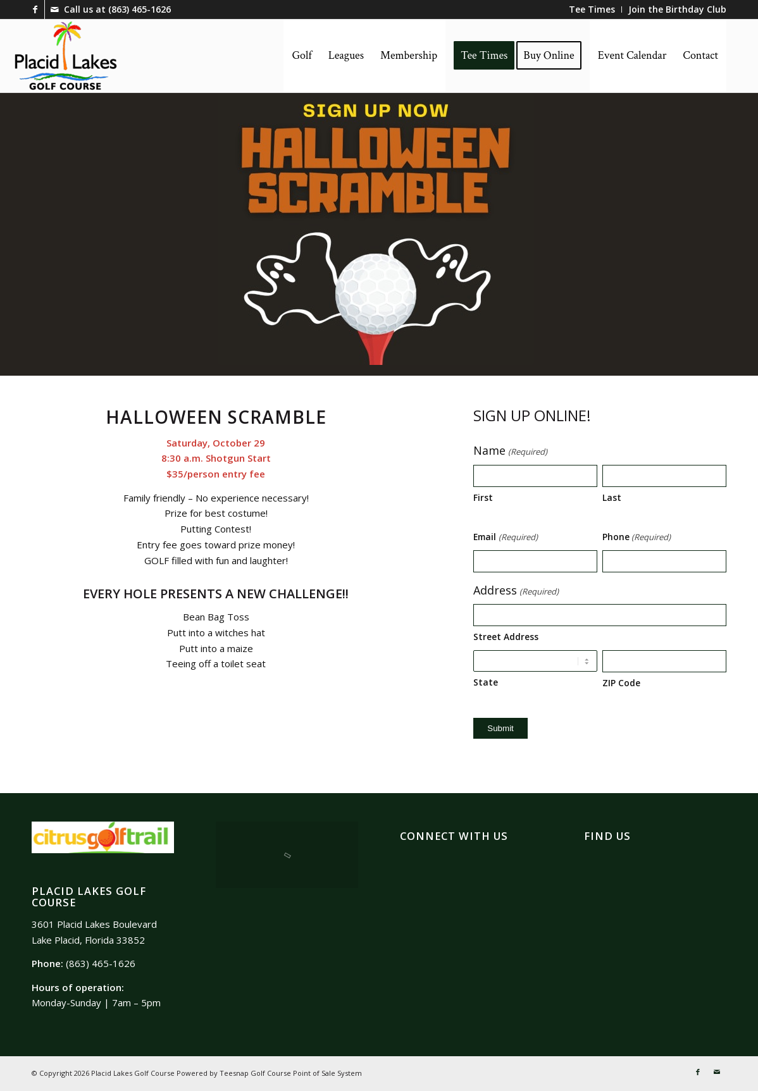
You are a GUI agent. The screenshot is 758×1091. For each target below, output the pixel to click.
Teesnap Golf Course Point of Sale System (291, 1073)
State (485, 682)
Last (611, 497)
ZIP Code (621, 683)
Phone (636, 537)
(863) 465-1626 (139, 9)
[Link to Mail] (54, 9)
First (483, 497)
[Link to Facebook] (35, 9)
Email (505, 537)
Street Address (505, 637)
